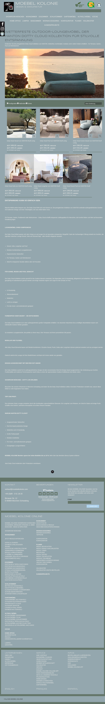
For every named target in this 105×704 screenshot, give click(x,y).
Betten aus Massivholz (14, 586)
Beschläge (40, 552)
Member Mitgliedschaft (45, 663)
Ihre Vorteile (41, 655)
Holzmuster (88, 21)
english (9, 689)
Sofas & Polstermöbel (45, 683)
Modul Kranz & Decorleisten (47, 548)
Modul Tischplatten (44, 556)
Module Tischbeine (43, 558)
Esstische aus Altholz (13, 580)
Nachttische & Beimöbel (14, 588)
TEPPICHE (39, 535)
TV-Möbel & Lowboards (13, 554)
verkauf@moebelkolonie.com (16, 489)
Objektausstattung (44, 659)
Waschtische (41, 523)
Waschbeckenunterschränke (47, 527)
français (41, 689)
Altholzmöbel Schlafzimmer (16, 619)
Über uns (8, 655)
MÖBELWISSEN (41, 679)
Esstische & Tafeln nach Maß (16, 564)
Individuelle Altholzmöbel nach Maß (19, 625)
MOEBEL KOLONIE (36, 3)
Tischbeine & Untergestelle (16, 578)
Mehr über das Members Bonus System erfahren (64, 455)
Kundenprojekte (51, 25)
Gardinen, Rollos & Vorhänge (16, 556)
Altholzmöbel (10, 661)
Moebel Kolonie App (75, 667)
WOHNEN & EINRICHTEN (44, 681)
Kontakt (39, 669)
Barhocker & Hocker (13, 574)
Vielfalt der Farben (44, 562)
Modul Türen (41, 550)
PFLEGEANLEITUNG (43, 677)
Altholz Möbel (84, 16)
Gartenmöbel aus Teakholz (15, 599)
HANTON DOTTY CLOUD (13, 603)
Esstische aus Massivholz (15, 566)
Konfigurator (67, 21)
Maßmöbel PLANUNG (44, 657)
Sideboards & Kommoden (14, 550)
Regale (8, 637)
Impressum (9, 663)
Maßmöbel (21, 103)
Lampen (25, 21)
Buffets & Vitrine (11, 572)
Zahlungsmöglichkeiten (77, 657)
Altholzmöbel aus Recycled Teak (18, 623)
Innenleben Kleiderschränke (47, 560)
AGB (69, 663)
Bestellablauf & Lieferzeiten (79, 655)
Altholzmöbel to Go (13, 617)
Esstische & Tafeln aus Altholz (17, 621)
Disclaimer (72, 665)
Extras (29, 103)
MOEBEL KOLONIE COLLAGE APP (47, 671)
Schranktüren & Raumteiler (16, 594)
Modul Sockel (41, 554)
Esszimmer (43, 16)
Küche (95, 16)
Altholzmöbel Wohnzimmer (15, 615)
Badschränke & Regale (45, 525)
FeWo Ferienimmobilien (45, 673)
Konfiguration (12, 103)
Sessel (7, 546)
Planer (78, 21)
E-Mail (70, 499)
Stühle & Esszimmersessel (15, 570)
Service (39, 667)
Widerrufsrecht (74, 659)
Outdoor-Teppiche (12, 605)
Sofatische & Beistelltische (16, 548)
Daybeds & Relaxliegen (14, 544)
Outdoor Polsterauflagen (15, 601)
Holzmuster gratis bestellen (47, 570)
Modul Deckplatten (44, 546)
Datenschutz (73, 661)
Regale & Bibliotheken (13, 552)
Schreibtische (10, 635)
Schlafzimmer (56, 16)
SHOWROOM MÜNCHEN (15, 16)
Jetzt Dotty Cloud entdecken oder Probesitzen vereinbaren (23, 463)
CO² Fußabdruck (11, 665)
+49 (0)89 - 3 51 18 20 (14, 494)
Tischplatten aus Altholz (15, 576)
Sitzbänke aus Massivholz (15, 568)
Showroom (9, 657)
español (73, 689)
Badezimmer (36, 21)
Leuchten (8, 645)
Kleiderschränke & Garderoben (17, 590)
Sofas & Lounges (11, 542)
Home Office (15, 21)
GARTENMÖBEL (41, 685)
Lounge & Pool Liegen (13, 607)
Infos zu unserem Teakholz (47, 675)
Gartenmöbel (70, 16)
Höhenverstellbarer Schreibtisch (18, 639)
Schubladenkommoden (14, 592)
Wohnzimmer (31, 16)
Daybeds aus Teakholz (13, 609)
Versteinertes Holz (12, 558)
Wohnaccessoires (51, 21)
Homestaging (41, 661)
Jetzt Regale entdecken (14, 538)
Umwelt (8, 659)
